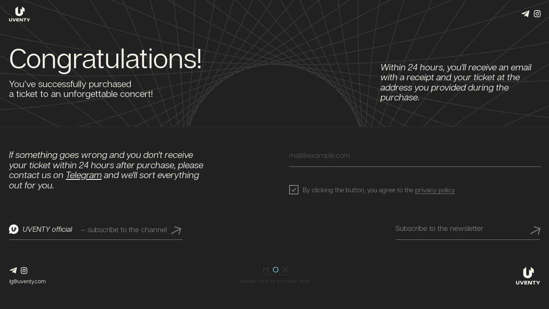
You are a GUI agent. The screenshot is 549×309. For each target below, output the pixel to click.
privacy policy (435, 190)
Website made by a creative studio (275, 281)
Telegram (84, 175)
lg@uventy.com (27, 281)
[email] (415, 155)
